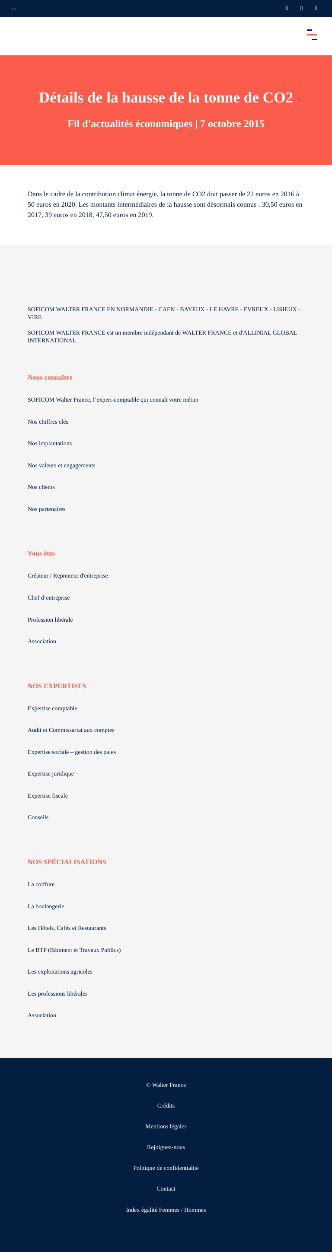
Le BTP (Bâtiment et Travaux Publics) (74, 950)
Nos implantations (50, 444)
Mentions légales (165, 1127)
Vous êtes (41, 553)
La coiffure (41, 885)
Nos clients (41, 487)
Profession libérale (50, 620)
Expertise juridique (51, 774)
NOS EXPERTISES (57, 686)
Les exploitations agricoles (60, 972)
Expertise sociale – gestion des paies (72, 752)
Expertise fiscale (48, 796)
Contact (166, 1189)
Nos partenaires (46, 509)
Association (42, 642)
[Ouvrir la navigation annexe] (14, 8)
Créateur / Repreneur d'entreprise (68, 576)
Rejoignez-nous (166, 1147)
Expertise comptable (52, 709)
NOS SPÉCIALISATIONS (67, 862)
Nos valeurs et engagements (62, 466)
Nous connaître (50, 377)
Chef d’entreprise (49, 598)
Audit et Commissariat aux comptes (71, 730)
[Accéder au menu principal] (312, 34)
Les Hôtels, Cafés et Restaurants (67, 928)
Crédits (166, 1106)
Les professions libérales (57, 994)
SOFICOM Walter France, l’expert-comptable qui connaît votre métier (113, 400)
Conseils (38, 817)
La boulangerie (46, 907)
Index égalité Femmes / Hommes (166, 1210)
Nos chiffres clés (48, 422)
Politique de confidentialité (166, 1168)
